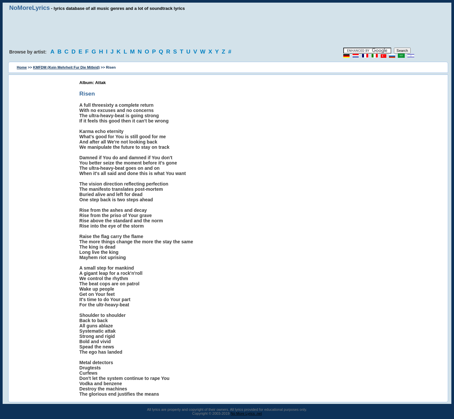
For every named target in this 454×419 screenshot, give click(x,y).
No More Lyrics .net (246, 413)
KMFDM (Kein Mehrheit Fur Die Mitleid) (66, 67)
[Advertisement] (227, 29)
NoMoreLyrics (29, 7)
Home (22, 67)
